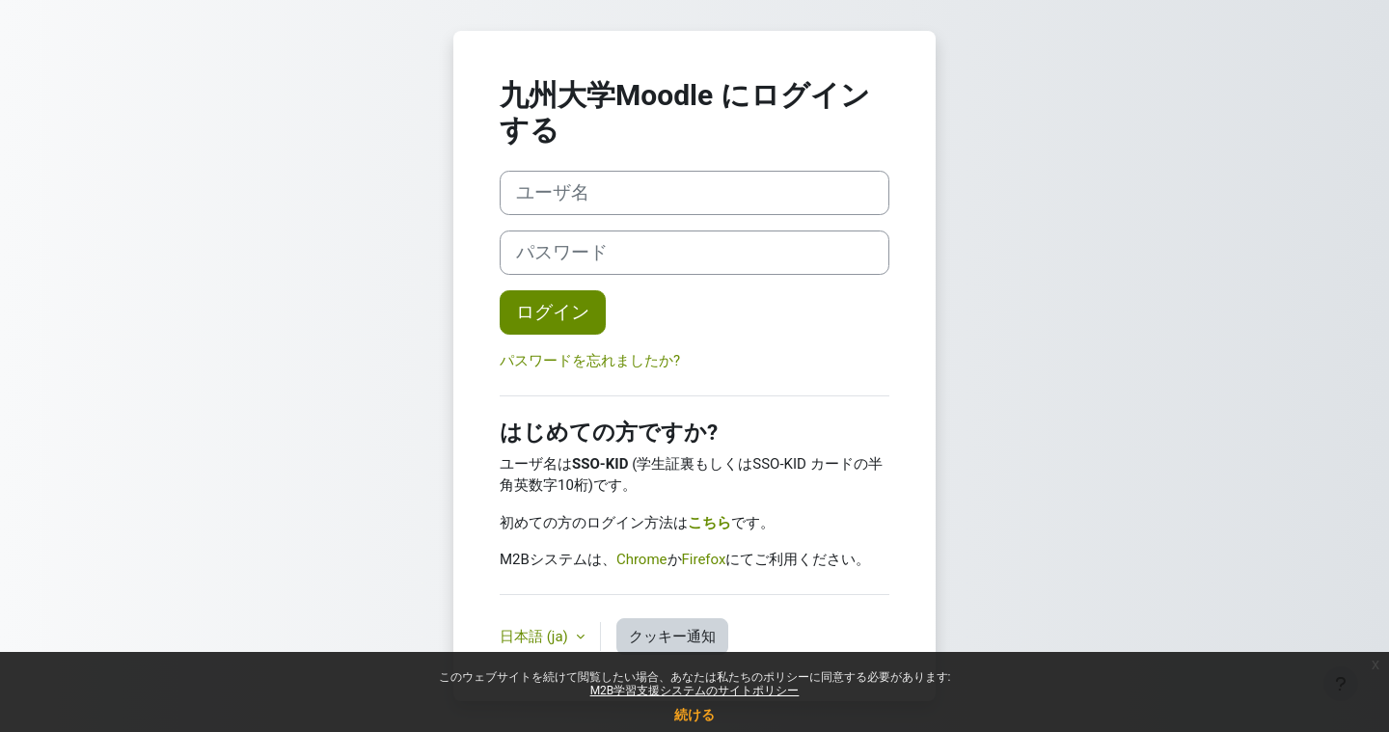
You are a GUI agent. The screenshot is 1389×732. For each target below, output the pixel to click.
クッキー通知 (672, 636)
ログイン (552, 312)
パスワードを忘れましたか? (590, 360)
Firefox (704, 559)
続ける (694, 714)
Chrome (641, 559)
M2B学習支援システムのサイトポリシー (695, 690)
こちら (709, 522)
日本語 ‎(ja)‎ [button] (536, 636)
